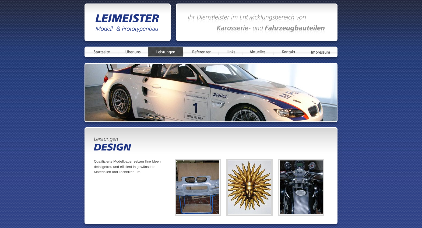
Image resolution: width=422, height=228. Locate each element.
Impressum (320, 52)
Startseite (101, 52)
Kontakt (288, 52)
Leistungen (165, 52)
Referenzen (201, 52)
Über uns (133, 52)
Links (231, 52)
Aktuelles (258, 52)
